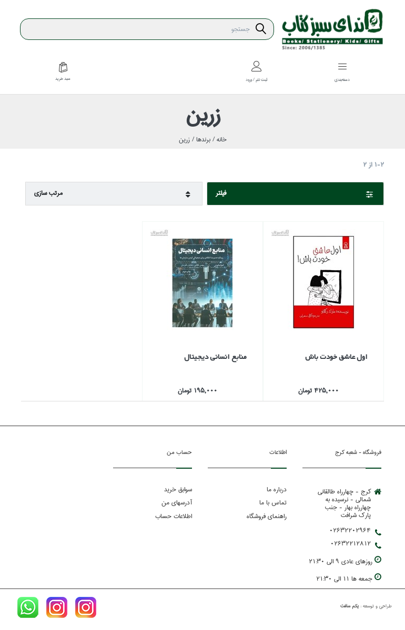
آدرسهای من (176, 503)
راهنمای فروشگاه (267, 516)
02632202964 (355, 531)
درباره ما (277, 489)
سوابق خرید (178, 489)
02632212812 (355, 544)
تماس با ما (273, 503)
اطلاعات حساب (173, 516)
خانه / (218, 139)
